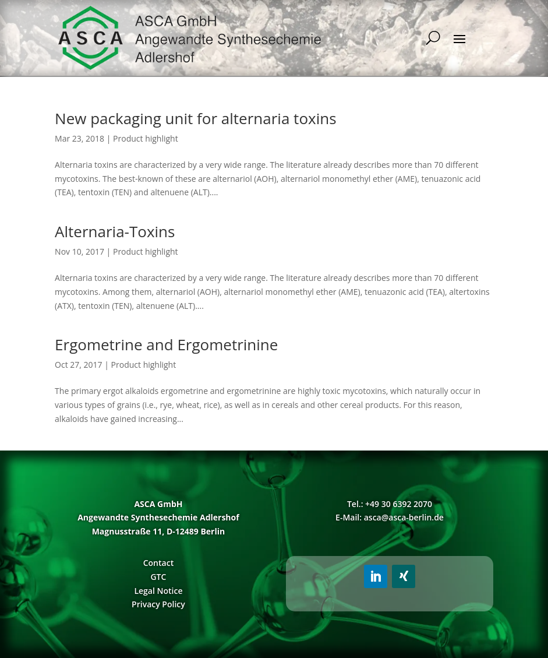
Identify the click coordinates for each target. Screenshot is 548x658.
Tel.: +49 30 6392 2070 (389, 503)
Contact (158, 562)
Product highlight (145, 138)
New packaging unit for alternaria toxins (195, 118)
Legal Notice (158, 590)
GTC (158, 576)
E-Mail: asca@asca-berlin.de (389, 517)
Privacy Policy (158, 604)
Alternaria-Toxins (115, 231)
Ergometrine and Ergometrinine (166, 344)
